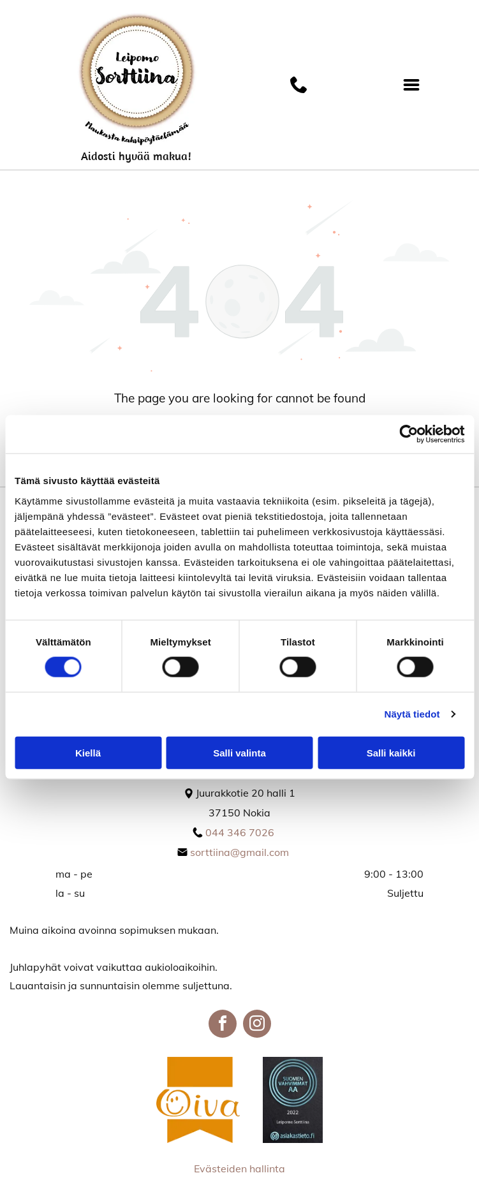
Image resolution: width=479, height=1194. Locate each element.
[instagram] (257, 1025)
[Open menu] (411, 85)
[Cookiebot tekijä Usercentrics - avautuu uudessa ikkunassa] (408, 434)
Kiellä (88, 753)
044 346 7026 (239, 832)
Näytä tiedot (412, 714)
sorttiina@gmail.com (239, 852)
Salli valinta (239, 753)
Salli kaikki (391, 753)
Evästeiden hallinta (239, 1168)
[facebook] (223, 1025)
